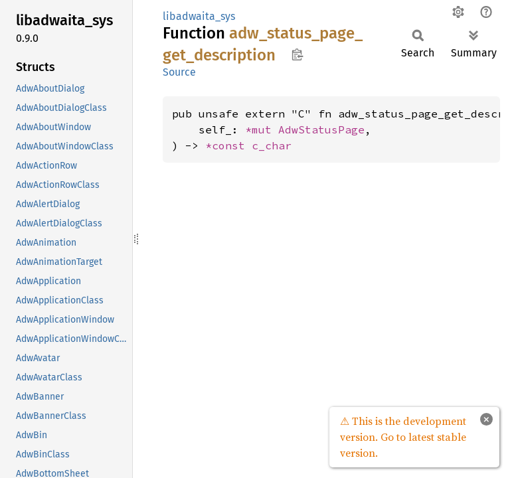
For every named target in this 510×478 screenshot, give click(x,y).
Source (179, 72)
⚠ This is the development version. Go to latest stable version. (403, 437)
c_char (272, 145)
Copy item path (297, 54)
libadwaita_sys (199, 16)
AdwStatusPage (321, 129)
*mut (261, 129)
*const (228, 145)
